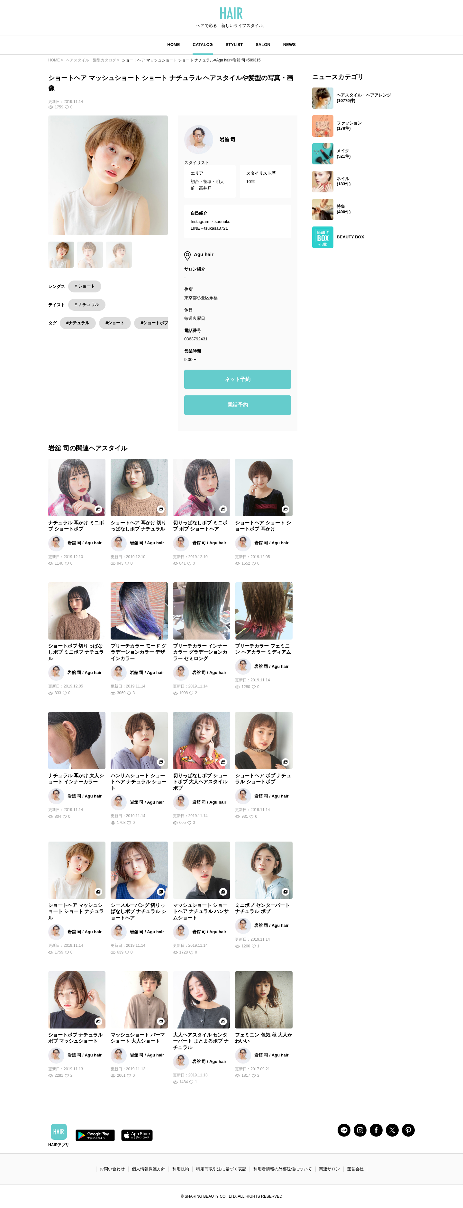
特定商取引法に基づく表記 (221, 1169)
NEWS (289, 44)
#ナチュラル (77, 322)
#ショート (114, 322)
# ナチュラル (87, 304)
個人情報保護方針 (148, 1169)
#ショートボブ (154, 322)
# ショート (85, 286)
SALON (263, 44)
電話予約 (237, 405)
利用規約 (180, 1169)
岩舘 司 (227, 139)
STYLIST (234, 44)
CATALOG (203, 44)
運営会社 (355, 1169)
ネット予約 (237, 379)
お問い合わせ (112, 1169)
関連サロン (329, 1169)
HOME (173, 44)
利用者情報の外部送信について (282, 1169)
